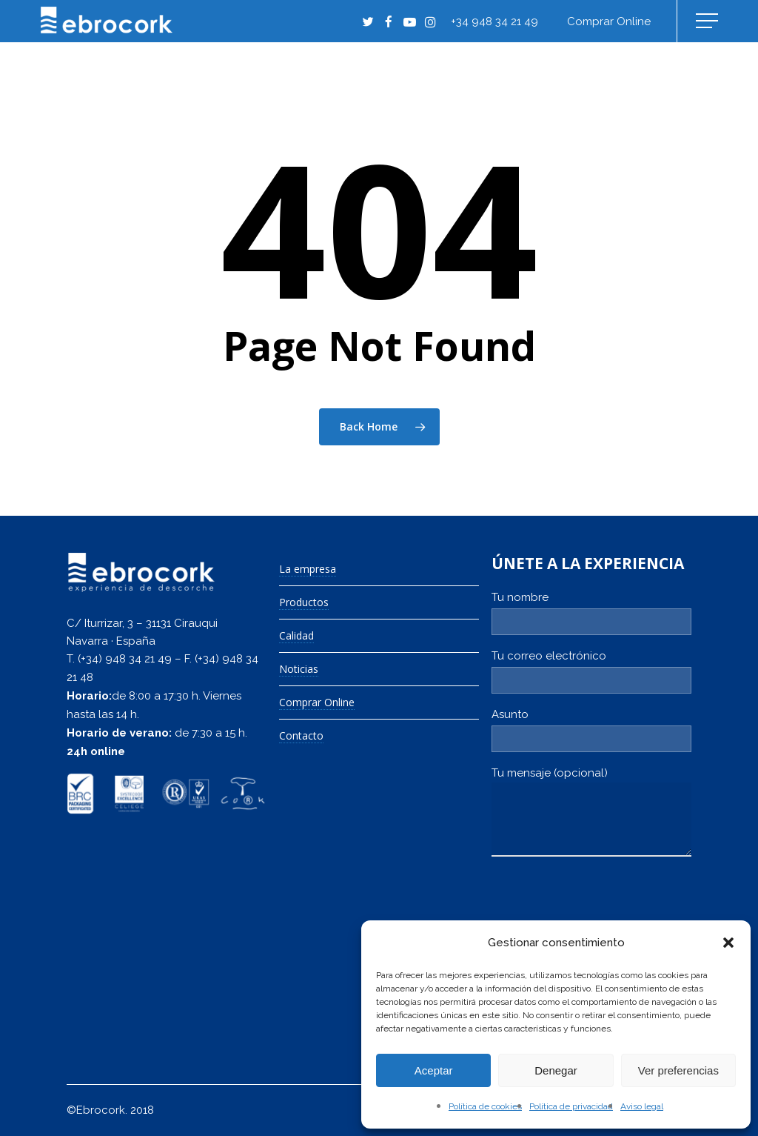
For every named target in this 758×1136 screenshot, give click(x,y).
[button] (728, 942)
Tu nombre (591, 613)
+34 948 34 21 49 (494, 21)
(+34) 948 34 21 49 (125, 658)
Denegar (555, 1070)
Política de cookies (485, 1106)
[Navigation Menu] (708, 21)
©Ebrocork (96, 1110)
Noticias (298, 669)
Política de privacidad (571, 1106)
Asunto (591, 730)
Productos (304, 603)
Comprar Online (317, 703)
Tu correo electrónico (591, 671)
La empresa (307, 569)
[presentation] (604, 910)
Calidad (296, 636)
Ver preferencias (678, 1070)
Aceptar (434, 1070)
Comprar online (609, 21)
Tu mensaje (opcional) (591, 814)
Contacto (301, 736)
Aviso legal (641, 1106)
